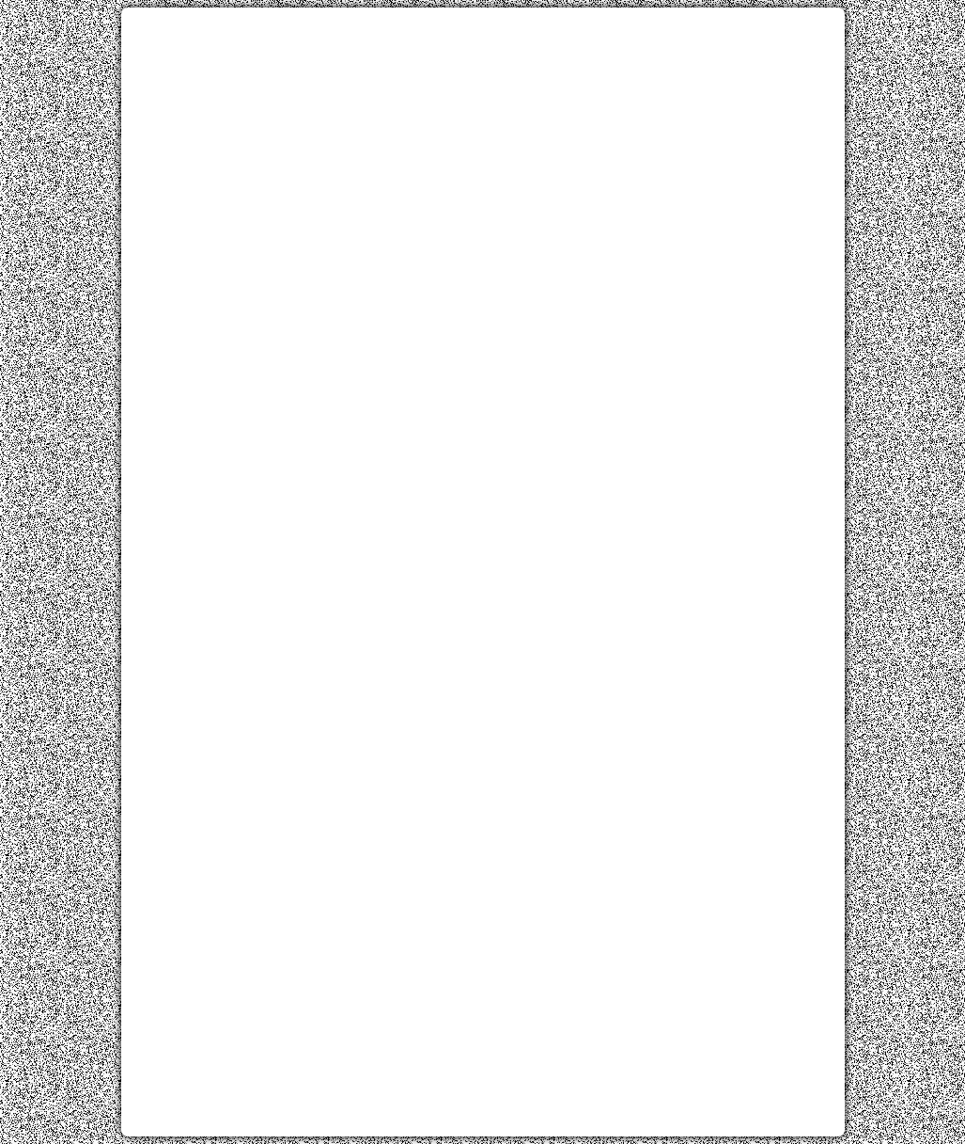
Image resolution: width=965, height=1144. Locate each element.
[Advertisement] (483, 153)
